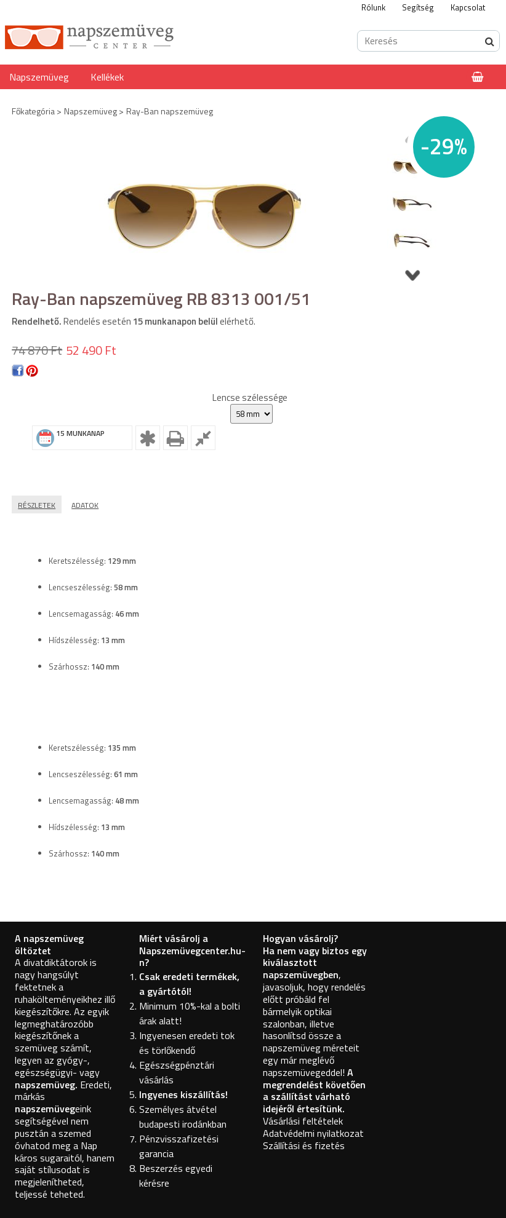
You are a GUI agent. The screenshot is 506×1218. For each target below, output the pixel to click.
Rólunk (373, 7)
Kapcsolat (468, 7)
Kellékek (107, 76)
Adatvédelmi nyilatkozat (313, 1133)
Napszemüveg (39, 76)
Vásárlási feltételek (303, 1120)
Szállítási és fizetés (304, 1145)
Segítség (418, 7)
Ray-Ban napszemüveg (169, 111)
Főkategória (33, 111)
